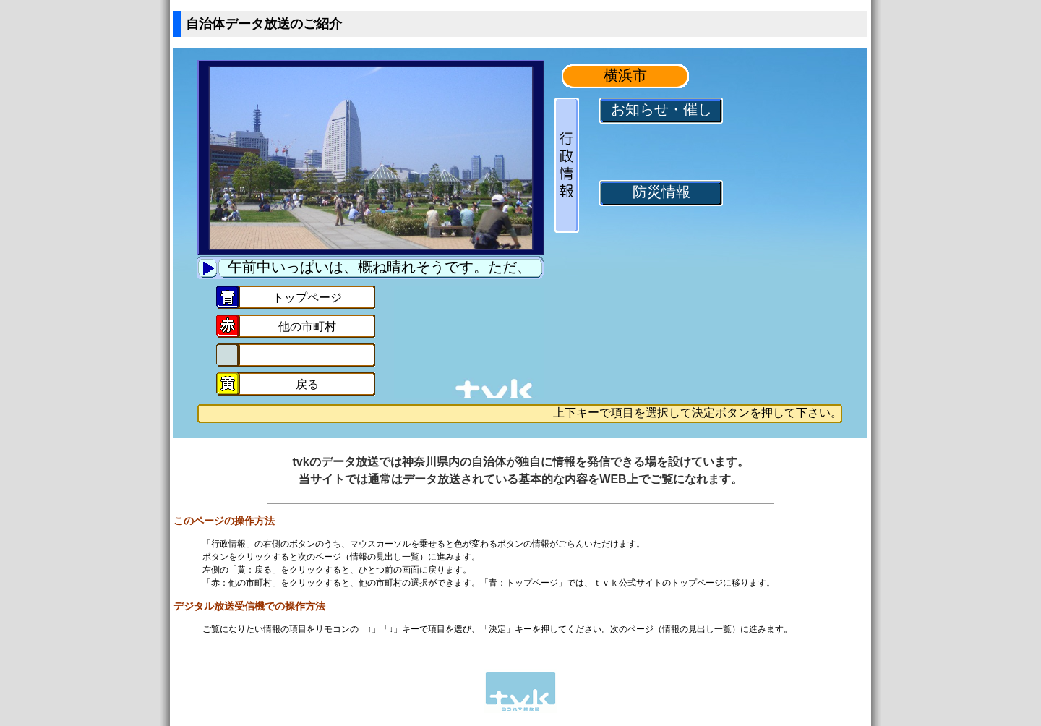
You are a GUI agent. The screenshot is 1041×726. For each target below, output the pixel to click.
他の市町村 (307, 328)
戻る (307, 385)
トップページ (307, 299)
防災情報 (661, 192)
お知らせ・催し (661, 110)
